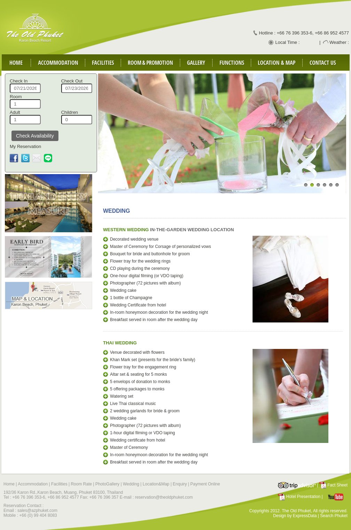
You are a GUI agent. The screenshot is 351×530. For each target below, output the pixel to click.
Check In (18, 81)
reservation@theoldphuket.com (164, 497)
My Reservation (25, 146)
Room (16, 96)
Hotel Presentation (303, 496)
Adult (15, 112)
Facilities (58, 484)
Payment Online (205, 484)
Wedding (131, 484)
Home (9, 484)
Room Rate (81, 484)
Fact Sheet (337, 485)
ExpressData (305, 515)
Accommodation (33, 484)
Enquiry (180, 484)
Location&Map (156, 484)
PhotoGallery (107, 484)
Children (69, 112)
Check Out (71, 81)
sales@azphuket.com (37, 510)
